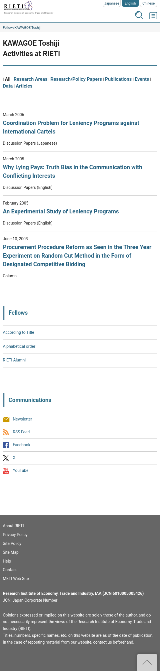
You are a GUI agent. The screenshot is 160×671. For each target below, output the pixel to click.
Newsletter (22, 419)
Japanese (111, 3)
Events (142, 79)
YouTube (20, 470)
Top (147, 662)
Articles (24, 86)
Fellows (9, 28)
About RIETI (13, 526)
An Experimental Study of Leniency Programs (61, 211)
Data (8, 86)
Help (7, 561)
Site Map (11, 552)
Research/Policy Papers (76, 79)
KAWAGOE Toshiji (28, 28)
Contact (10, 569)
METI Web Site (16, 578)
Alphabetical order (19, 346)
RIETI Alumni (14, 360)
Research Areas (30, 79)
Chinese (149, 3)
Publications (118, 79)
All (8, 79)
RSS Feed (21, 432)
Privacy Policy (15, 534)
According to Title (18, 332)
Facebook (21, 444)
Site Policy (12, 543)
